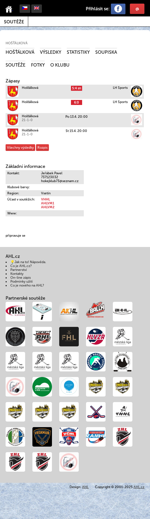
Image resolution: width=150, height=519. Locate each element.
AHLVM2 (47, 207)
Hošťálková (17, 43)
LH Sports (120, 88)
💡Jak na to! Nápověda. (28, 262)
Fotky (38, 65)
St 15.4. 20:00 (76, 131)
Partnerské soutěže (25, 298)
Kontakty (16, 274)
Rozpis (42, 148)
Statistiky (78, 52)
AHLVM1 (47, 203)
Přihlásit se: (98, 8)
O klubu (60, 65)
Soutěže (14, 22)
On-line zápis (20, 278)
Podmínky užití (21, 281)
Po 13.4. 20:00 (76, 117)
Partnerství (18, 270)
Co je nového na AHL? (27, 285)
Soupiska (106, 52)
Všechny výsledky (20, 148)
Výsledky (50, 52)
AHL (85, 487)
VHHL (45, 199)
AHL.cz (139, 487)
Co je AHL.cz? (21, 266)
